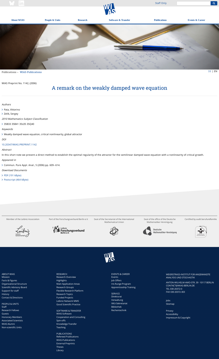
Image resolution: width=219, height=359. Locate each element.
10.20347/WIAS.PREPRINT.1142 (19, 144)
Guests (5, 313)
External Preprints (65, 343)
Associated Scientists (12, 320)
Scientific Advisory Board (14, 287)
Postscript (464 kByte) (16, 179)
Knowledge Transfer (66, 323)
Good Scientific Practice (68, 304)
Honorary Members (12, 317)
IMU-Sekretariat (119, 303)
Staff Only (161, 3)
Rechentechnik (118, 310)
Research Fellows (10, 310)
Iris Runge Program (121, 283)
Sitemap (170, 303)
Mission (6, 276)
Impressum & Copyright (178, 317)
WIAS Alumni (8, 323)
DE (209, 71)
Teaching (61, 327)
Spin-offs (61, 320)
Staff (4, 306)
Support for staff (10, 290)
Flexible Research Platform (69, 290)
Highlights (61, 280)
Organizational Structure (14, 283)
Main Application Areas (68, 283)
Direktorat (116, 296)
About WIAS (18, 20)
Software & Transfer (119, 20)
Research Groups (65, 287)
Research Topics (64, 294)
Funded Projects (64, 297)
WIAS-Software (64, 313)
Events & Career (196, 20)
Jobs (168, 300)
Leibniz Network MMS (67, 300)
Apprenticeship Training (123, 287)
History (5, 294)
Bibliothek (116, 306)
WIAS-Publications (31, 72)
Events (114, 276)
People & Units (52, 20)
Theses (59, 346)
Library (60, 350)
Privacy (169, 310)
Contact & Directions (12, 297)
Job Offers (116, 280)
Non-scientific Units (12, 327)
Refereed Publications (67, 336)
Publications (160, 20)
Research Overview (66, 276)
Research (82, 20)
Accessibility (172, 314)
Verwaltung (117, 299)
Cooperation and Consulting (70, 317)
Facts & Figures (9, 280)
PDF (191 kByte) (12, 175)
